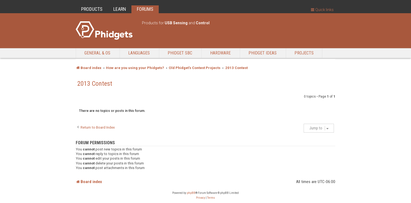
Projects (304, 53)
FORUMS (145, 9)
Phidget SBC (180, 53)
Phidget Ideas (262, 53)
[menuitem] (200, 197)
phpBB (191, 192)
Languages (139, 53)
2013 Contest (94, 83)
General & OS (97, 53)
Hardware (220, 53)
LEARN (119, 9)
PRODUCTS (91, 9)
